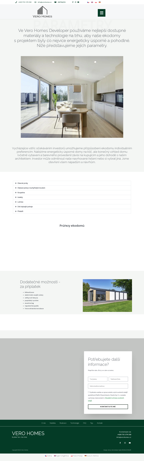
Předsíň (20, 211)
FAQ (84, 423)
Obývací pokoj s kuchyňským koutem (31, 188)
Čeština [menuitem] (49, 456)
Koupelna (21, 192)
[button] (72, 183)
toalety (20, 197)
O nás (44, 423)
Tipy (91, 423)
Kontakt (99, 423)
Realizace (63, 423)
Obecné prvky (23, 183)
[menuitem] (88, 2)
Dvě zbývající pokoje (25, 207)
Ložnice (20, 202)
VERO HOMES (28, 433)
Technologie (74, 423)
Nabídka (53, 423)
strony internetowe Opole (115, 450)
